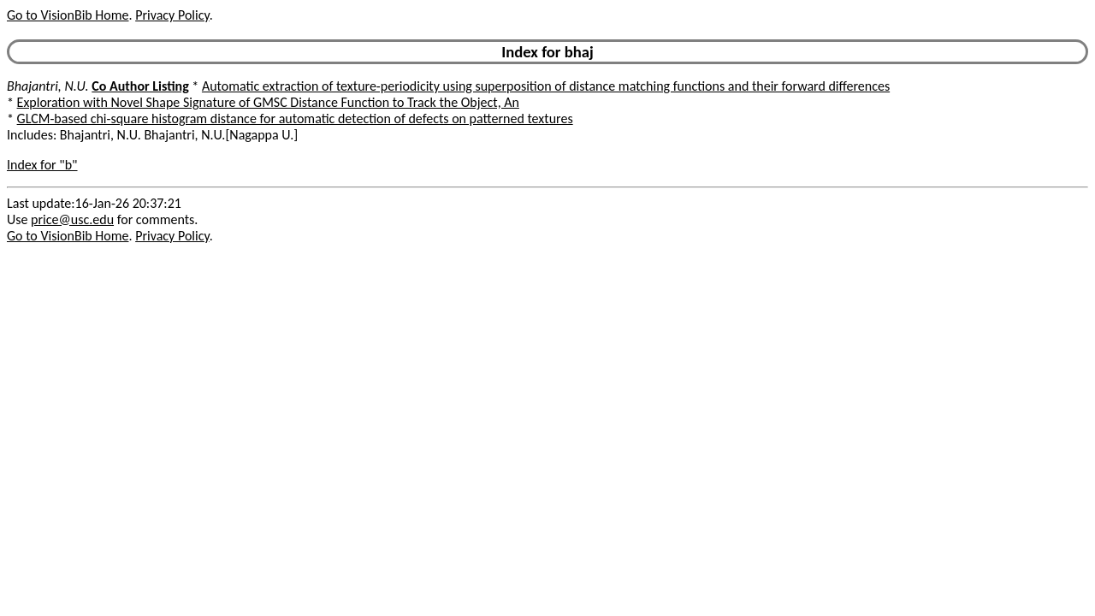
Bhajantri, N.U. (48, 86)
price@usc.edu (72, 219)
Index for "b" (42, 165)
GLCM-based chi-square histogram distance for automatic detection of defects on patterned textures (295, 118)
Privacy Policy (172, 15)
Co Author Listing (140, 86)
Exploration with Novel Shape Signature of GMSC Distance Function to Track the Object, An (268, 102)
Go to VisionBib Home (67, 15)
